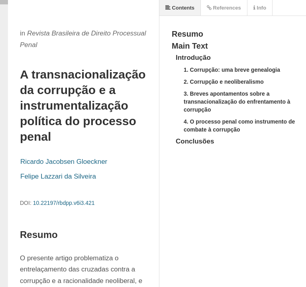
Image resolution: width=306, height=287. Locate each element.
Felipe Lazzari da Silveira (58, 176)
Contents (179, 8)
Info (259, 8)
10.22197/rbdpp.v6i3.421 (64, 203)
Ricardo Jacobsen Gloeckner (63, 161)
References (224, 8)
